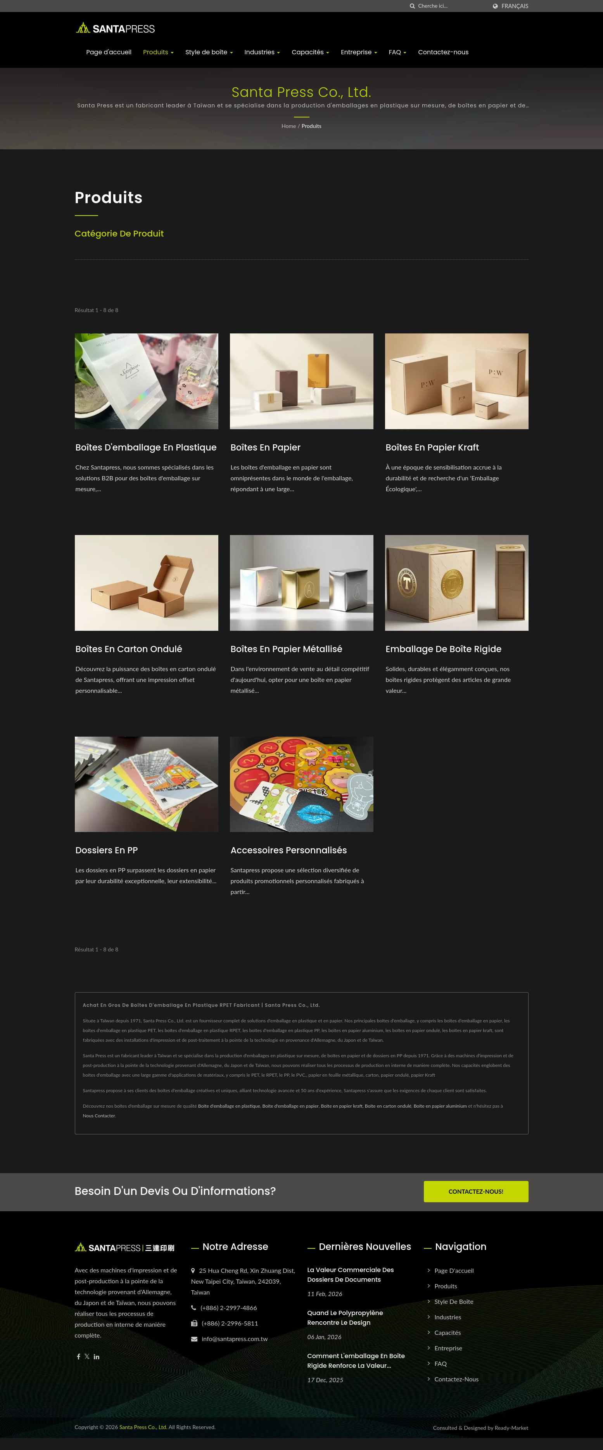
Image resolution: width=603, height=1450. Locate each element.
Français (514, 6)
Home (289, 126)
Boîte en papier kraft (342, 1119)
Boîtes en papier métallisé (290, 662)
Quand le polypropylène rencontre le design (345, 1330)
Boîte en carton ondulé (388, 1119)
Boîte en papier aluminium (440, 1119)
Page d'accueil (109, 52)
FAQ (398, 52)
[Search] (452, 6)
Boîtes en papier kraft (435, 447)
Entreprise (359, 52)
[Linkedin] (96, 1368)
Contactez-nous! (476, 1204)
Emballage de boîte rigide (447, 662)
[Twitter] (87, 1368)
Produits (158, 52)
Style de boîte (209, 52)
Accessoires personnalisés (292, 863)
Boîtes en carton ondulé (132, 662)
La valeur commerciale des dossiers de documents (351, 1286)
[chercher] (412, 6)
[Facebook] (78, 1368)
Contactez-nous (443, 52)
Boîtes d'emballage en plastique (127, 454)
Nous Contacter (99, 1129)
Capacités (310, 52)
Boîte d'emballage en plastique (229, 1119)
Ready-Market (512, 1439)
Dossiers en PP (109, 863)
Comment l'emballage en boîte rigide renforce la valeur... (356, 1373)
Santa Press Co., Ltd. (143, 1439)
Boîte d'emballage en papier (291, 1119)
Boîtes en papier (268, 447)
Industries (262, 52)
